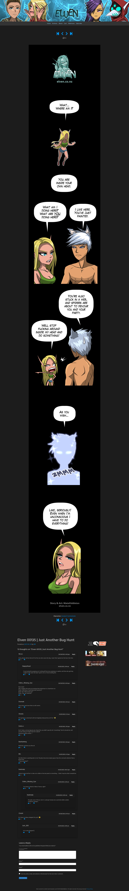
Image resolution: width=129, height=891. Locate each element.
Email (20, 867)
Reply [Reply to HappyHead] (72, 667)
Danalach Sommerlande (69, 616)
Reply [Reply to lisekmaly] (73, 770)
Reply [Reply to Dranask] (73, 702)
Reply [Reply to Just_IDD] (72, 826)
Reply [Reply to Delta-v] (73, 727)
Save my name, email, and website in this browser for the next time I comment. (42, 874)
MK (35, 644)
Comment (21, 849)
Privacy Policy (90, 889)
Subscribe (79, 23)
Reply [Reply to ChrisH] (73, 814)
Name (20, 861)
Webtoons (71, 23)
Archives (54, 23)
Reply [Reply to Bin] (73, 754)
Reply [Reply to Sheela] (73, 714)
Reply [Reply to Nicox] (73, 654)
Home (49, 23)
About (61, 23)
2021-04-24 (27, 644)
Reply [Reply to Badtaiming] (73, 742)
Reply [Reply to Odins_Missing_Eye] (73, 683)
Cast (65, 23)
